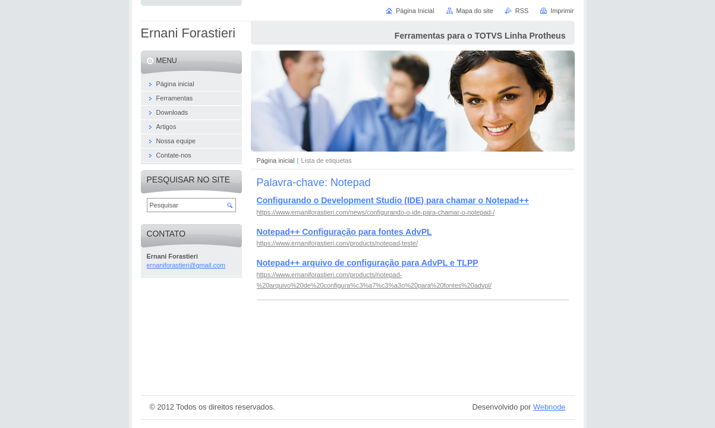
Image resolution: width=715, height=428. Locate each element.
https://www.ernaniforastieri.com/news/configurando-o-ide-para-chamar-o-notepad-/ (376, 212)
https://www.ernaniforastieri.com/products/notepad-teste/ (337, 243)
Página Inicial (415, 10)
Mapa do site (474, 10)
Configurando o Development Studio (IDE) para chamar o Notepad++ (393, 200)
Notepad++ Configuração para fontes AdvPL (344, 232)
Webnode (549, 406)
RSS (521, 10)
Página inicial (276, 160)
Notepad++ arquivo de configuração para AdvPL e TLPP (367, 263)
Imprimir (562, 10)
